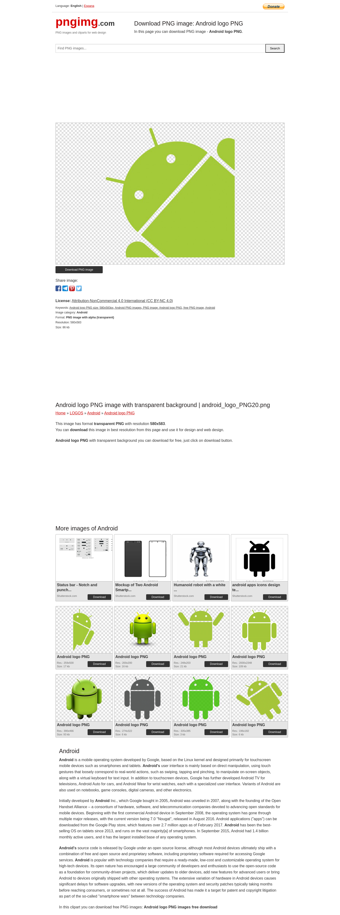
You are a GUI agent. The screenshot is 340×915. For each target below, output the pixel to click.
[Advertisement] (170, 89)
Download (99, 597)
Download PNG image (79, 269)
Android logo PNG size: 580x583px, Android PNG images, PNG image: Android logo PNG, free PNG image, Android (142, 307)
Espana (89, 6)
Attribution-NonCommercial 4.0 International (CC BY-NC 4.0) (122, 301)
